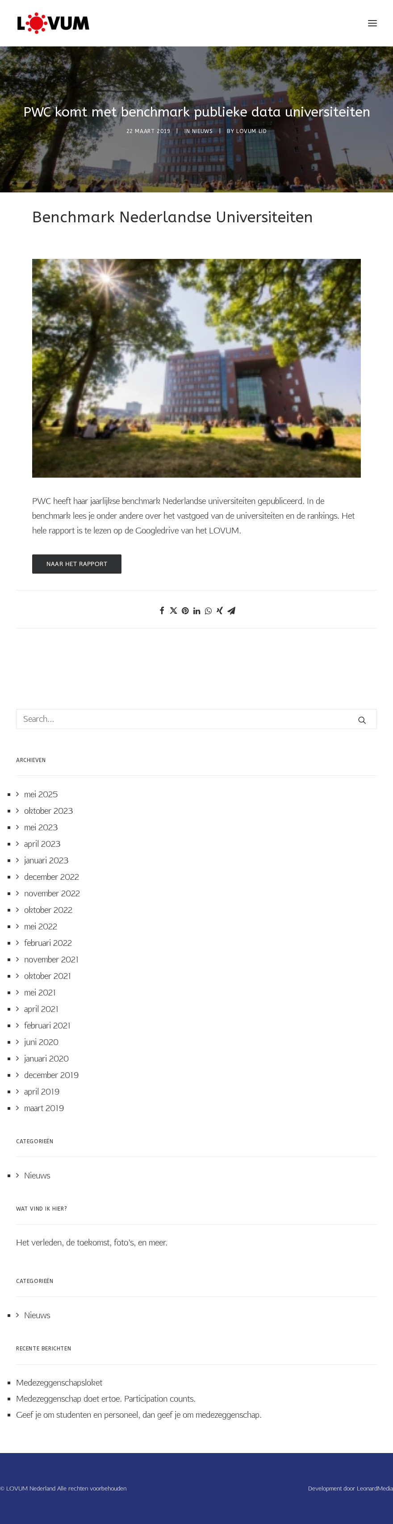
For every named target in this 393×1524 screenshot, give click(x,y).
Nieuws (202, 131)
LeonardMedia (375, 1488)
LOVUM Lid (251, 131)
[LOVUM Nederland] (53, 23)
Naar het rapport (76, 564)
